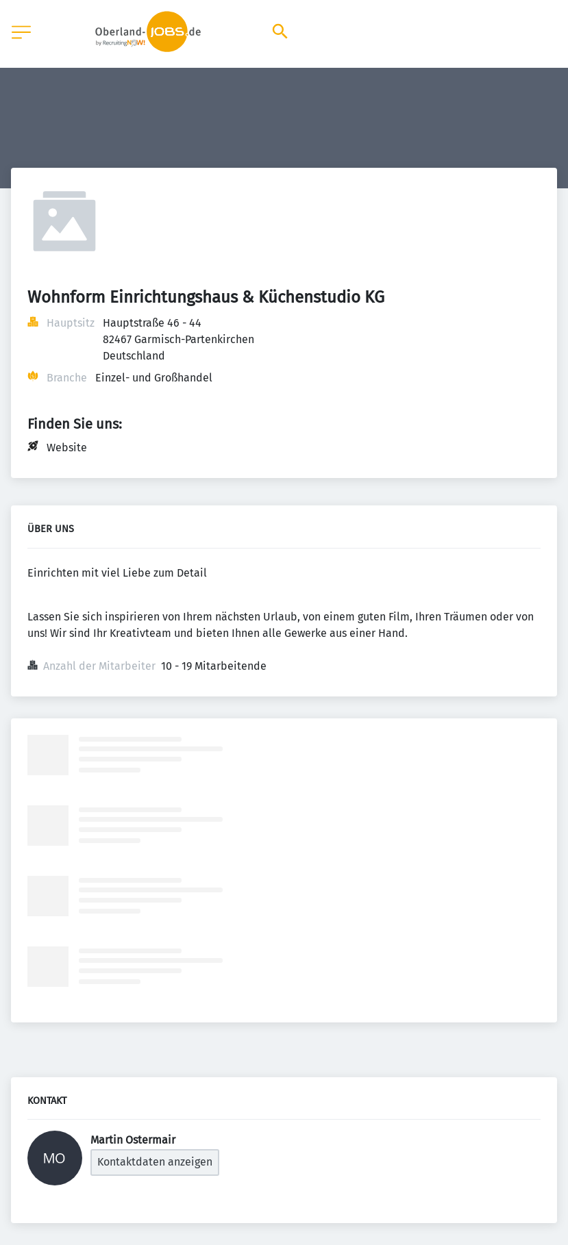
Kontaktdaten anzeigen (154, 1161)
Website (67, 447)
